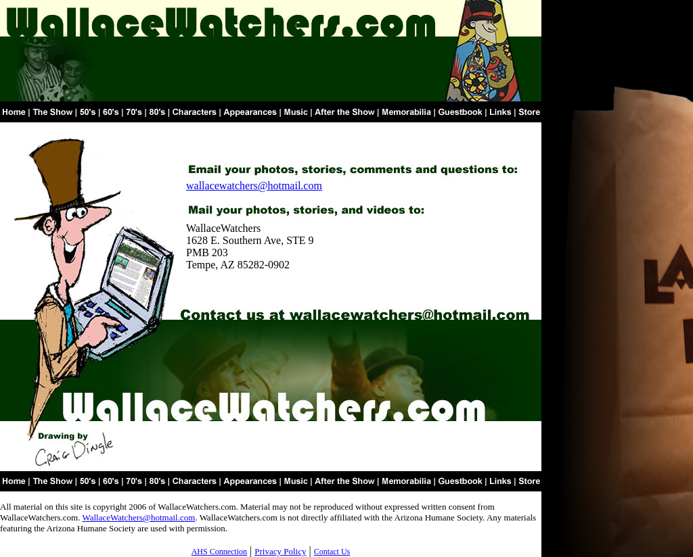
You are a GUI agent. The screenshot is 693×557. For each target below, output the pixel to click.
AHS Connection (219, 551)
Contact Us (332, 551)
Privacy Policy (280, 551)
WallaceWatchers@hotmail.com (138, 517)
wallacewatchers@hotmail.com (254, 185)
